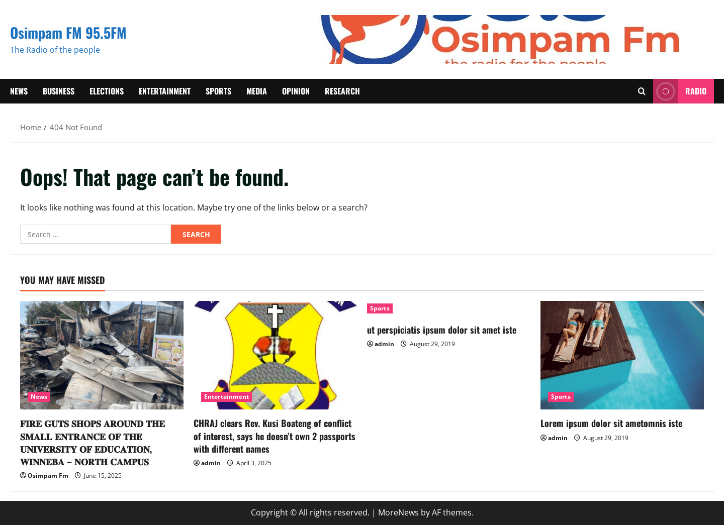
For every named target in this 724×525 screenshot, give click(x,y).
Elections (106, 91)
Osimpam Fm (48, 475)
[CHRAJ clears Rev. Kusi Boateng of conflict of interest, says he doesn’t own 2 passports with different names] (275, 355)
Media (256, 91)
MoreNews (398, 512)
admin (211, 463)
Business (58, 91)
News (19, 91)
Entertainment (165, 91)
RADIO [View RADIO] (679, 91)
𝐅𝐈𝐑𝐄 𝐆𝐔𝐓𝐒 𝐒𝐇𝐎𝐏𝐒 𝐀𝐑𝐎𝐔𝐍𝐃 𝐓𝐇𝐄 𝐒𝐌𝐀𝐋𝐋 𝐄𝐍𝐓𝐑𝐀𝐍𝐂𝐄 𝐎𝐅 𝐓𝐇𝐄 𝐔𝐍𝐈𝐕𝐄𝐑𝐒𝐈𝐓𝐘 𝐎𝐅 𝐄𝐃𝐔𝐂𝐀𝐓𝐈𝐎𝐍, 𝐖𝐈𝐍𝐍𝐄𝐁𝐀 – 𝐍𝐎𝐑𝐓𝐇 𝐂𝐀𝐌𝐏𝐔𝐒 (92, 442)
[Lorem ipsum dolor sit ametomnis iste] (622, 355)
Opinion (296, 91)
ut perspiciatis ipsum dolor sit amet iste (441, 329)
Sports (218, 91)
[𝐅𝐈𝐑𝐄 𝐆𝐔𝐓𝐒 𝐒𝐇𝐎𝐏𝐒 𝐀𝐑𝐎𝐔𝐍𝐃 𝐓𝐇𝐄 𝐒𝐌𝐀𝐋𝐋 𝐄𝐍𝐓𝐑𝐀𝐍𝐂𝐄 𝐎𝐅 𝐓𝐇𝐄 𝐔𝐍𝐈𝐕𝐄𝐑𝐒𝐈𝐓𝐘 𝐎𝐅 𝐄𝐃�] (102, 355)
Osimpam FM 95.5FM (68, 32)
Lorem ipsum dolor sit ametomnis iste (611, 423)
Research (342, 91)
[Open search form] (642, 91)
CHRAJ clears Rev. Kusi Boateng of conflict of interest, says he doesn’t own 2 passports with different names (274, 435)
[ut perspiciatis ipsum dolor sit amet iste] (448, 308)
